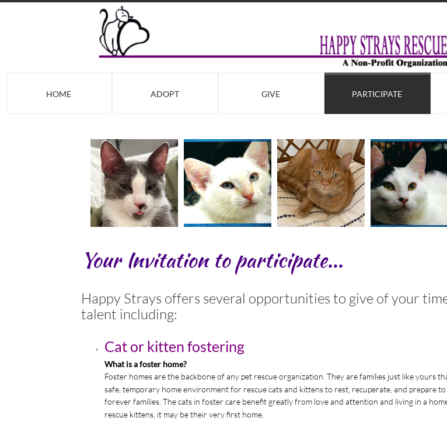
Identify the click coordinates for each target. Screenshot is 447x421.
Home (58, 94)
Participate (377, 94)
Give (270, 94)
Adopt (165, 94)
